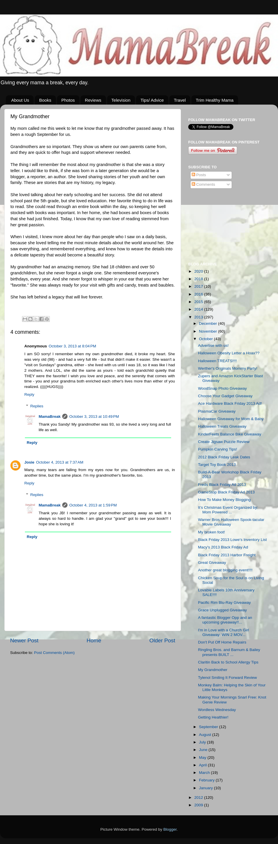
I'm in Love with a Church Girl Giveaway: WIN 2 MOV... (223, 632)
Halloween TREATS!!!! (217, 361)
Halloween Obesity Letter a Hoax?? (228, 353)
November (208, 331)
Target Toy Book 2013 (217, 464)
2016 (199, 294)
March (205, 772)
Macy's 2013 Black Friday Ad (223, 547)
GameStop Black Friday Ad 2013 (226, 492)
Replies (36, 406)
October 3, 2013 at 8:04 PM (72, 346)
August (205, 734)
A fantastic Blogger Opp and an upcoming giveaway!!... (225, 619)
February (207, 780)
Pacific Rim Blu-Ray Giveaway (224, 602)
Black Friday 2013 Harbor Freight (227, 555)
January (206, 788)
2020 (199, 271)
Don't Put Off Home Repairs (222, 642)
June (204, 750)
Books (45, 100)
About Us (20, 100)
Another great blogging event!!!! (225, 570)
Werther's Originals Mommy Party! (227, 368)
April (203, 765)
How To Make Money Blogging (224, 499)
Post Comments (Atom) (54, 652)
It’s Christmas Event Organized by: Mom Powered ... (228, 509)
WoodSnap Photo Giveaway (222, 388)
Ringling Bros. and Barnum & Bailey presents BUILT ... (229, 652)
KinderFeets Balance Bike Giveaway (229, 434)
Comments (203, 184)
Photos (68, 100)
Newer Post (24, 640)
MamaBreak (50, 416)
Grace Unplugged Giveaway (222, 610)
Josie (29, 462)
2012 (199, 797)
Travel (180, 100)
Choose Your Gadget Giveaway (225, 396)
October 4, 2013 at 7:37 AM (59, 462)
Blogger (170, 829)
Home (94, 640)
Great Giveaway (212, 562)
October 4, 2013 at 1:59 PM (93, 505)
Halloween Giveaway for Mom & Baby (231, 419)
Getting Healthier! (213, 717)
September (209, 727)
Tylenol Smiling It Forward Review (227, 677)
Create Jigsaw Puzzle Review (224, 442)
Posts (199, 175)
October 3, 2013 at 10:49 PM (94, 416)
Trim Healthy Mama (214, 100)
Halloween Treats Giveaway (222, 426)
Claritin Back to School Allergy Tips (228, 662)
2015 (199, 302)
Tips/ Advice (152, 100)
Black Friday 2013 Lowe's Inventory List (232, 539)
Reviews (93, 100)
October (206, 339)
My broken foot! (211, 532)
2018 (199, 279)
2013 (199, 317)
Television (121, 100)
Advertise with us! (213, 345)
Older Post (162, 640)
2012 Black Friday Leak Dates (224, 457)
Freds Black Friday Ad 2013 (222, 484)
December (208, 323)
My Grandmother (212, 670)
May (203, 757)
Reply (29, 394)
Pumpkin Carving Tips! (217, 449)
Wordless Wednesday (217, 710)
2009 (199, 805)
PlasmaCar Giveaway (217, 411)
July (203, 742)
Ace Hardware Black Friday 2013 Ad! (230, 403)
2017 (199, 286)
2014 (199, 309)
